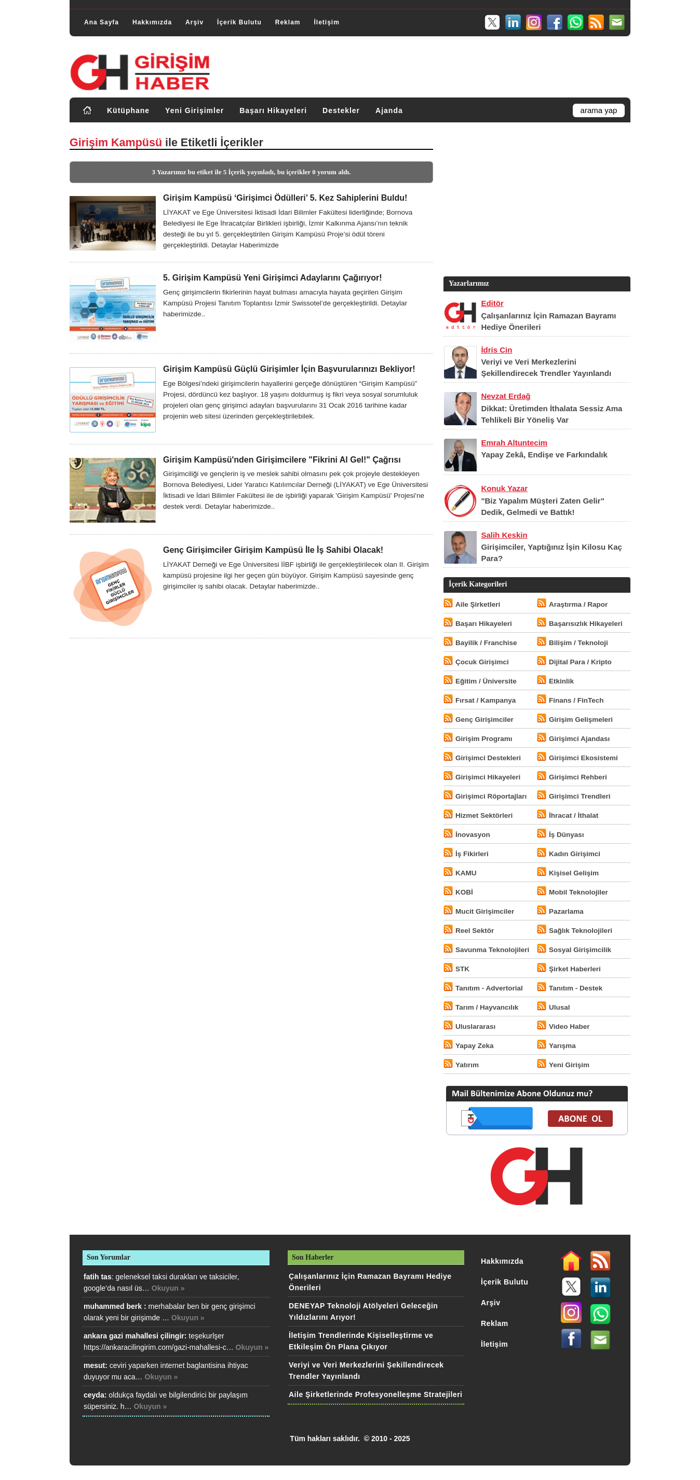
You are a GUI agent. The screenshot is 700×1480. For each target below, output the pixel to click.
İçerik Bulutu (239, 22)
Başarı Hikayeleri (273, 110)
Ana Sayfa (101, 22)
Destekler (341, 110)
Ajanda (389, 110)
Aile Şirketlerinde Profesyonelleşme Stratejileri (375, 1394)
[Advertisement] (536, 202)
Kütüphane (128, 110)
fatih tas (98, 1277)
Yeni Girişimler (194, 110)
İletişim (326, 22)
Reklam (288, 22)
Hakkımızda (152, 22)
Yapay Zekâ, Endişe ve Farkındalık (544, 454)
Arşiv (194, 22)
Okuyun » (168, 1288)
